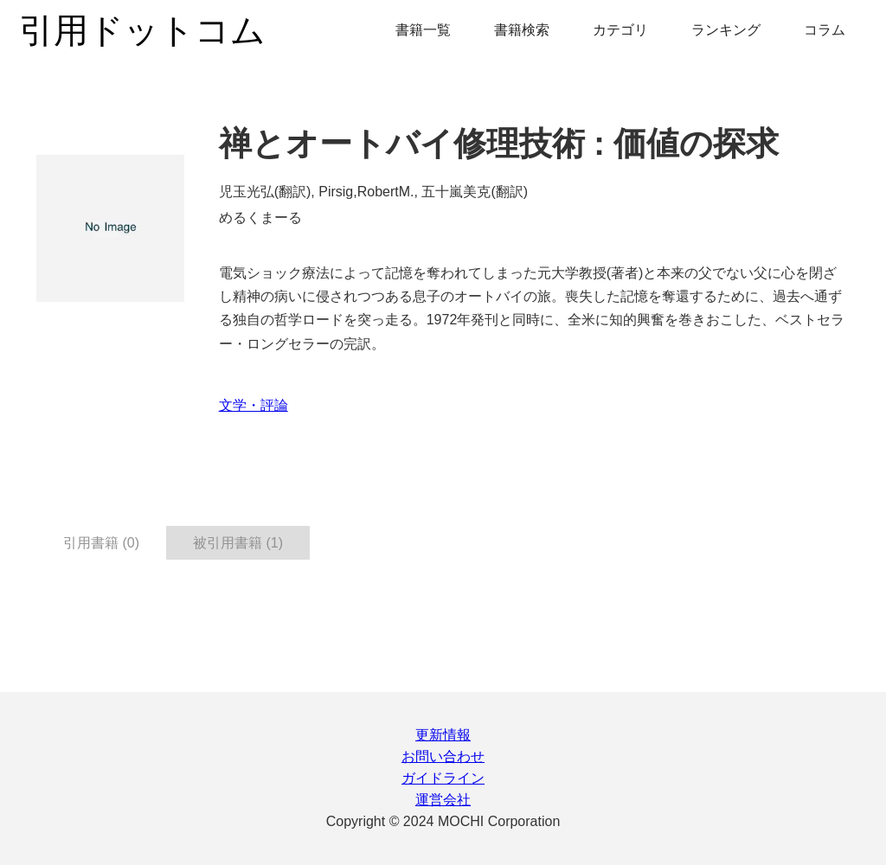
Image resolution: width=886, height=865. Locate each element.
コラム (824, 29)
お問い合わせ (443, 756)
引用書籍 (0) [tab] (101, 542)
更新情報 (443, 734)
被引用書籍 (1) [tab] (238, 542)
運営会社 (443, 799)
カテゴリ (620, 29)
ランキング (726, 29)
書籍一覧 (423, 29)
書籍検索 (521, 29)
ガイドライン (443, 778)
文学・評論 (253, 405)
